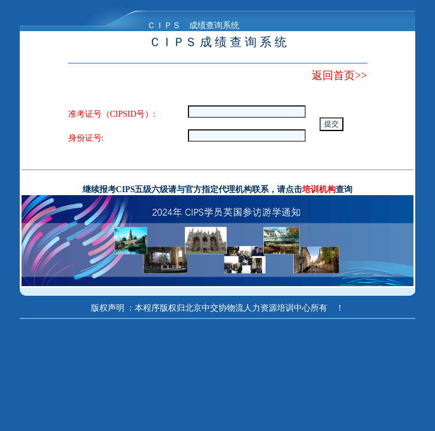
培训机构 (319, 189)
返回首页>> (339, 75)
